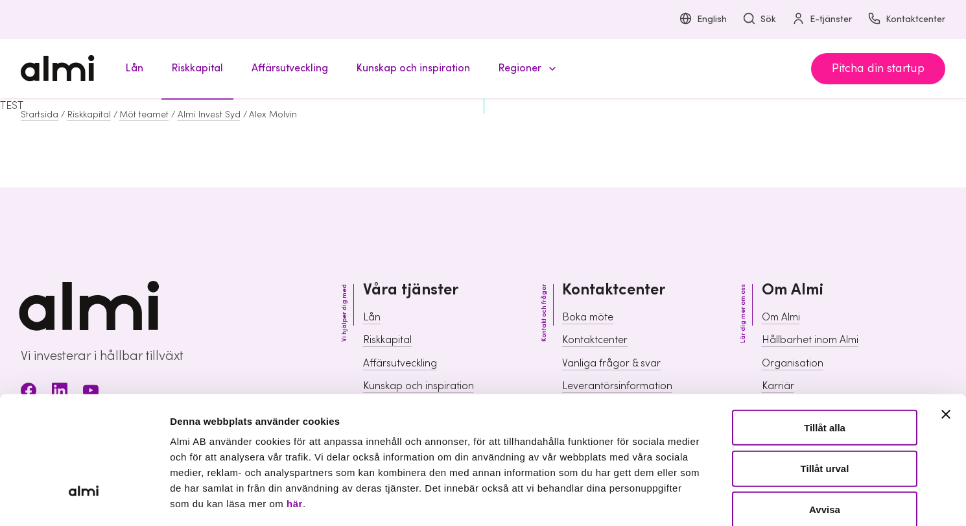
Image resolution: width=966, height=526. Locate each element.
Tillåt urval (825, 368)
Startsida (39, 115)
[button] (525, 68)
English (703, 20)
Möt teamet (144, 115)
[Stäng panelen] (945, 313)
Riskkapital (89, 115)
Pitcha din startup (878, 68)
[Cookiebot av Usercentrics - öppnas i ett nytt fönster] (84, 500)
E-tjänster (822, 20)
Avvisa (824, 408)
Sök (759, 20)
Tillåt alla (824, 327)
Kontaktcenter (906, 20)
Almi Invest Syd (209, 115)
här (295, 403)
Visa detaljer (704, 500)
